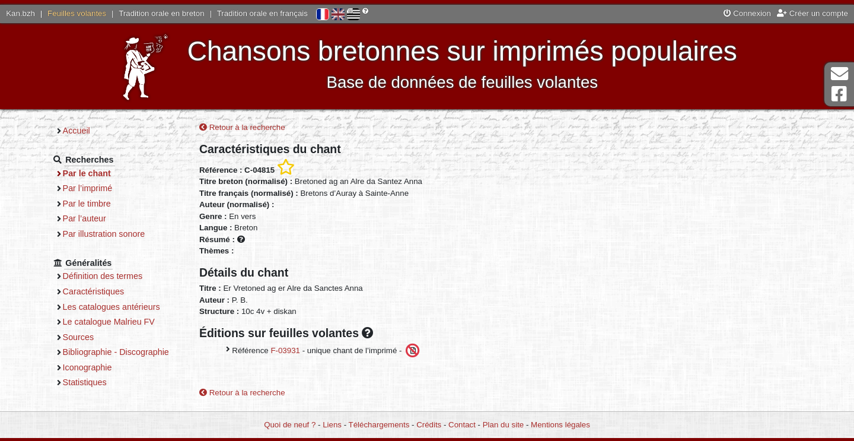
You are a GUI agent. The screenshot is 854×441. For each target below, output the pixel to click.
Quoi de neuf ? (290, 424)
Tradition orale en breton (161, 13)
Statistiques (85, 382)
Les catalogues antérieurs (111, 307)
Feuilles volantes (76, 13)
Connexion (747, 13)
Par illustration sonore (104, 234)
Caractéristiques (94, 291)
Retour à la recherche (242, 127)
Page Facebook (839, 94)
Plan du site (503, 424)
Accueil (76, 130)
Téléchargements (379, 424)
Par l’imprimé (88, 188)
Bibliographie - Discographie (116, 352)
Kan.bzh (20, 13)
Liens (332, 424)
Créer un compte (812, 13)
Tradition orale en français (262, 13)
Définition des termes (103, 276)
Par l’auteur (84, 218)
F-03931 (285, 349)
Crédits (428, 424)
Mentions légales (560, 424)
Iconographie (87, 367)
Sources (78, 337)
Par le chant (87, 173)
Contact (462, 424)
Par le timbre (87, 203)
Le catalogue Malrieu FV (109, 321)
